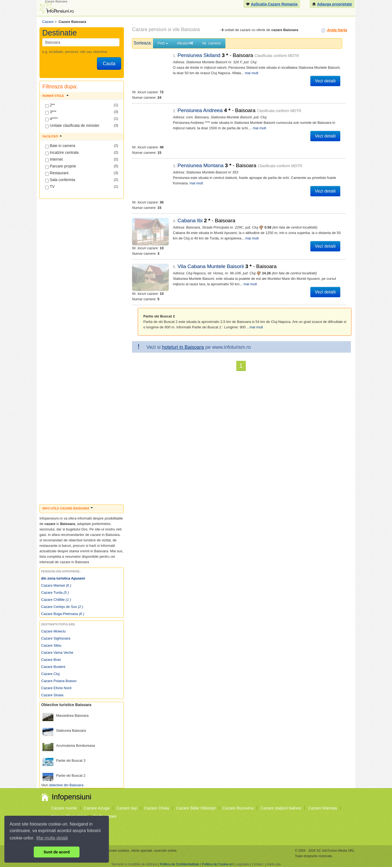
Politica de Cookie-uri (217, 864)
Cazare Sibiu (51, 645)
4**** (51, 118)
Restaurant (56, 173)
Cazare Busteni (53, 667)
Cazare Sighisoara (55, 638)
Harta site (274, 864)
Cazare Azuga (96, 808)
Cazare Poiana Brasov (58, 681)
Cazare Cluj (50, 674)
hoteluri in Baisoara (183, 337)
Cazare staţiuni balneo (281, 808)
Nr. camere (211, 43)
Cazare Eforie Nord (56, 688)
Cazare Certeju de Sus (62, 607)
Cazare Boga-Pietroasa (62, 614)
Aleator (185, 43)
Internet (54, 159)
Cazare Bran (51, 660)
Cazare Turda (55, 592)
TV (50, 186)
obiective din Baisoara (66, 785)
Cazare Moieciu (53, 631)
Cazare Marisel (56, 585)
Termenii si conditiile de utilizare (134, 864)
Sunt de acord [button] (57, 852)
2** (50, 105)
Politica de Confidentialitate (179, 864)
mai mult (251, 73)
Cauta (109, 63)
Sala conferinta (60, 180)
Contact (257, 864)
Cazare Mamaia (322, 808)
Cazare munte (64, 808)
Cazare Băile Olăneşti (196, 808)
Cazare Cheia (156, 808)
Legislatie (242, 864)
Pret (163, 43)
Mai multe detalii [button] (52, 838)
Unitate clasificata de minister (72, 125)
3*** (50, 112)
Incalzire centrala (62, 152)
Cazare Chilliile (56, 600)
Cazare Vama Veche (57, 652)
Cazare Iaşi (127, 808)
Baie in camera (60, 145)
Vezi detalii (325, 81)
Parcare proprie (60, 166)
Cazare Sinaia (52, 695)
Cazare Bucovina (237, 808)
